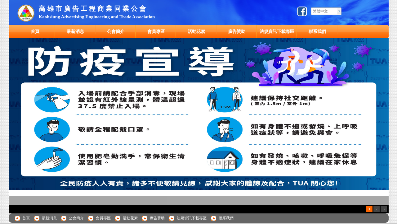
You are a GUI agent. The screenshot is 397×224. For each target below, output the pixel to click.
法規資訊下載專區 (277, 31)
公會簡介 (115, 31)
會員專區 (156, 31)
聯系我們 (317, 31)
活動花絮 (196, 31)
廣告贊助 (236, 31)
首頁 (35, 31)
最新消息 (75, 31)
